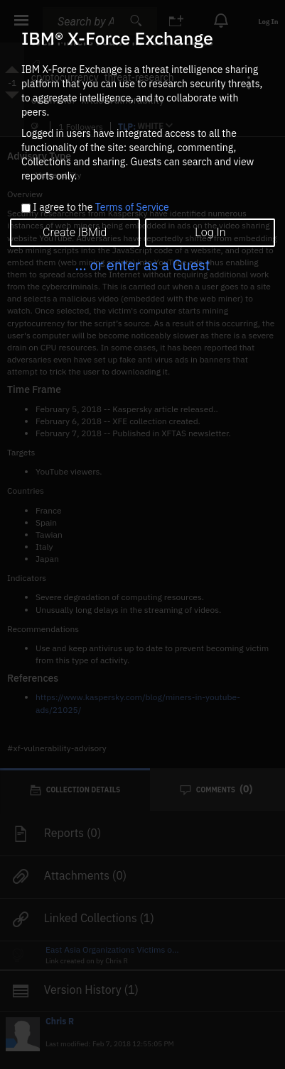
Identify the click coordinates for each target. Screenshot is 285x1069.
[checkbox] (26, 208)
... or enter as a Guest (142, 265)
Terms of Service (132, 207)
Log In (210, 232)
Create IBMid (75, 232)
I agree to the (100, 208)
